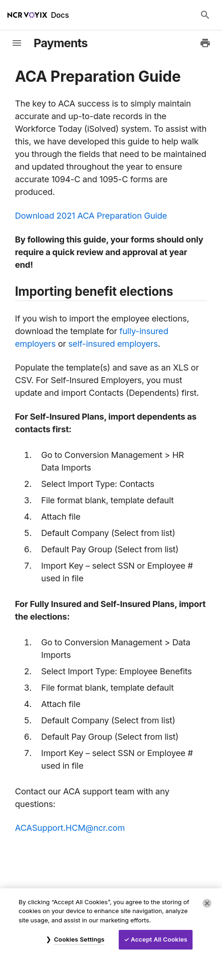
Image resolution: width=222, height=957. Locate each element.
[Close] (207, 903)
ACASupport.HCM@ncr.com (70, 828)
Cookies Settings (79, 939)
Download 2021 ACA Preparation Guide (91, 216)
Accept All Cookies (159, 939)
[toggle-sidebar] (16, 43)
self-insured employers (113, 344)
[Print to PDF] (205, 43)
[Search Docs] (205, 15)
